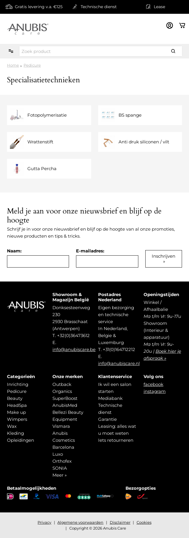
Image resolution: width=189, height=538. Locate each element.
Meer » (59, 475)
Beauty (14, 398)
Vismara (61, 426)
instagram (155, 391)
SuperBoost (64, 398)
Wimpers (17, 419)
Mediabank (110, 398)
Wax (12, 426)
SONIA (59, 468)
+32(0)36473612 (73, 335)
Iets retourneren (115, 440)
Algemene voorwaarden (80, 522)
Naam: (14, 251)
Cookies (144, 522)
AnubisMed (64, 405)
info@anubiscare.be (74, 349)
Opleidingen (20, 440)
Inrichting (17, 384)
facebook (153, 384)
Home (13, 65)
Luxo (57, 454)
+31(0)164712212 (119, 349)
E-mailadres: (90, 251)
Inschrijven (163, 256)
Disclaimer (120, 522)
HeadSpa (17, 405)
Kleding (15, 433)
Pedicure (32, 65)
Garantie (107, 419)
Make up (16, 412)
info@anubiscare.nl (119, 363)
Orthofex (62, 461)
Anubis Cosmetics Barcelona (63, 440)
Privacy (44, 522)
